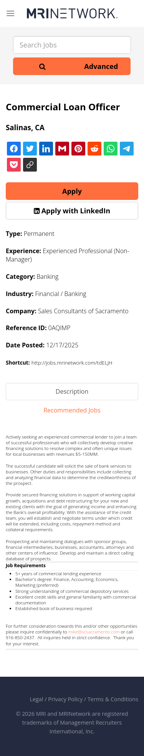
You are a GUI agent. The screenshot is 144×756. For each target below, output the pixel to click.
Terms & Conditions (113, 699)
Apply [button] (72, 191)
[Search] (42, 66)
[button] (72, 210)
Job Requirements (26, 565)
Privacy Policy (65, 699)
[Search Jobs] (72, 45)
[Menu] (10, 13)
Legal (36, 699)
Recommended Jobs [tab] (72, 410)
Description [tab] (72, 391)
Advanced (101, 66)
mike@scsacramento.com (94, 632)
